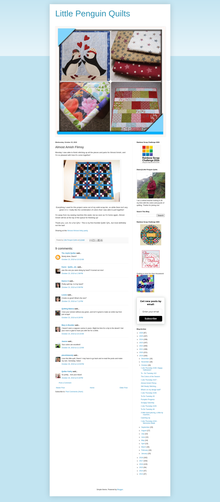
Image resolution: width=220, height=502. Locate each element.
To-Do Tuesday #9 (147, 396)
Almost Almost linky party (77, 231)
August (144, 431)
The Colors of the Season (150, 377)
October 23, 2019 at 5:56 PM (72, 287)
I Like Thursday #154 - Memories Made (149, 422)
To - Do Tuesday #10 (148, 373)
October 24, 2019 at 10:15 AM (73, 334)
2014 (141, 471)
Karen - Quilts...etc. (69, 267)
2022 (141, 346)
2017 (141, 461)
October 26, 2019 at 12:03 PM (73, 364)
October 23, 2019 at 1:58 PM (72, 273)
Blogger (120, 490)
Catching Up (145, 418)
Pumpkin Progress (148, 399)
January (144, 454)
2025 (141, 336)
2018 (141, 458)
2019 (141, 356)
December (145, 359)
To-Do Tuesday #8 (147, 409)
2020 (141, 352)
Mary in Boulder (68, 325)
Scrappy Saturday (147, 403)
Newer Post (60, 388)
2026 (141, 333)
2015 (141, 467)
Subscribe (151, 318)
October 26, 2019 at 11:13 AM (73, 348)
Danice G (65, 281)
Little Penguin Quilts (92, 13)
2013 (141, 474)
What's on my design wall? (151, 390)
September (145, 427)
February (144, 450)
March (143, 447)
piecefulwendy (67, 355)
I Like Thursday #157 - (149, 380)
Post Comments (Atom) (74, 392)
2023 (141, 343)
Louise (64, 295)
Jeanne (64, 341)
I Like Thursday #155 (149, 406)
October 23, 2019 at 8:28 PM (72, 318)
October (144, 365)
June (143, 437)
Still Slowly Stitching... (149, 386)
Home (92, 388)
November (145, 362)
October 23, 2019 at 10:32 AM (73, 259)
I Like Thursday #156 (149, 393)
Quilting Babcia (68, 309)
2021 (141, 349)
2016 (141, 464)
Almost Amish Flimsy (148, 383)
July (143, 434)
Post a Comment (65, 383)
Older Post (124, 388)
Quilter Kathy (67, 371)
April (143, 444)
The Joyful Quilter (69, 253)
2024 (141, 339)
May (143, 440)
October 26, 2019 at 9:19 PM (72, 378)
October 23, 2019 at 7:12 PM (72, 301)
